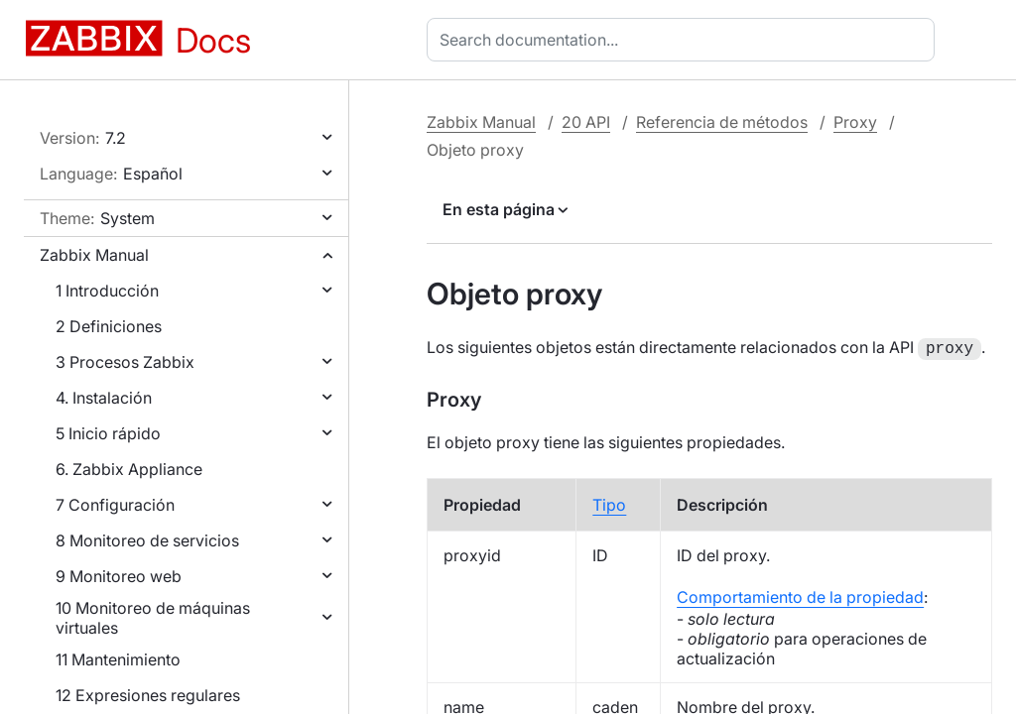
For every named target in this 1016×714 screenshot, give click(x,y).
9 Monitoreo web (119, 576)
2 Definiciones (109, 326)
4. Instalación (104, 398)
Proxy (855, 122)
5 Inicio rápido (108, 433)
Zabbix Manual (94, 255)
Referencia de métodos (722, 122)
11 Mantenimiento (118, 659)
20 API (586, 122)
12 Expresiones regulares (148, 695)
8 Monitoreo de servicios (147, 540)
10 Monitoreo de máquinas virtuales (153, 618)
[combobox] (685, 40)
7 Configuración (115, 505)
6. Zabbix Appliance (129, 469)
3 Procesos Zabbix (125, 362)
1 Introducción (107, 290)
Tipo (609, 503)
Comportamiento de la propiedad (800, 595)
